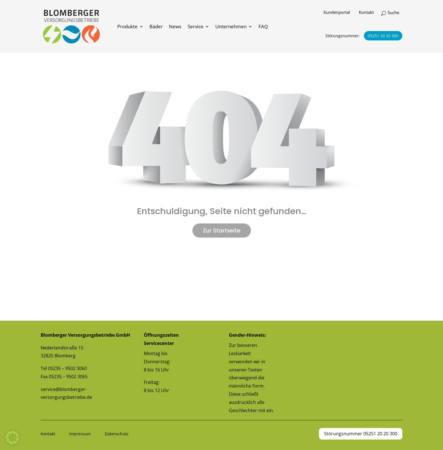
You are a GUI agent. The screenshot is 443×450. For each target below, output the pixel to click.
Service (195, 26)
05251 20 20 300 (383, 35)
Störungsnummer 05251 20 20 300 (360, 434)
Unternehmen (231, 26)
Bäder (156, 26)
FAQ (263, 26)
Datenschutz (117, 433)
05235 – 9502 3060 (67, 368)
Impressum (80, 433)
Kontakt (366, 12)
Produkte (127, 26)
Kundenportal (336, 12)
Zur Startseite (221, 230)
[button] (12, 437)
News (175, 26)
